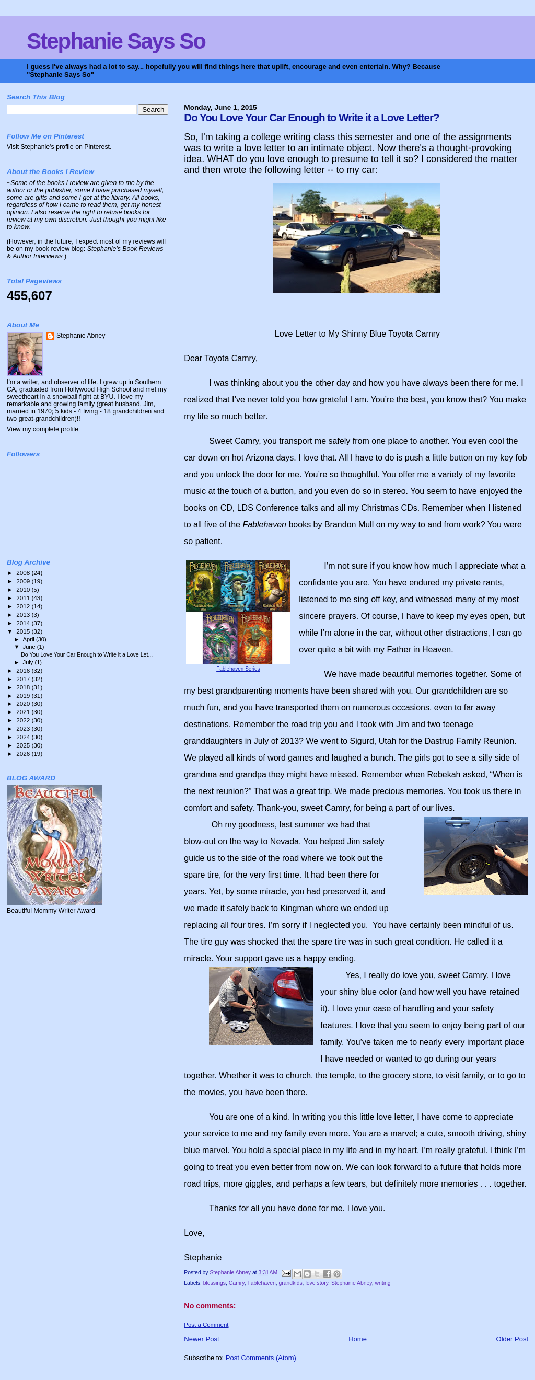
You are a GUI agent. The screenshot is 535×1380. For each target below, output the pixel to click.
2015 (23, 631)
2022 (23, 720)
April (29, 639)
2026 (23, 753)
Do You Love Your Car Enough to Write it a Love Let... (87, 654)
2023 (23, 728)
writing (382, 1283)
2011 (23, 597)
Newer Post (201, 1339)
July (29, 662)
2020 (23, 703)
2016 (23, 670)
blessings (214, 1283)
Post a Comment (206, 1324)
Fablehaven (261, 1283)
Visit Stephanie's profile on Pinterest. (59, 147)
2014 (23, 622)
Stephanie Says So (116, 41)
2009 (23, 581)
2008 (23, 572)
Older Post (512, 1339)
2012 (23, 606)
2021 (23, 711)
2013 (23, 614)
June (30, 646)
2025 (23, 745)
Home (357, 1339)
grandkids (291, 1283)
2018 (23, 687)
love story (316, 1283)
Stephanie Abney (351, 1283)
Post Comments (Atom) (261, 1358)
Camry (237, 1283)
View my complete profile (42, 429)
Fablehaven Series (238, 669)
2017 (23, 678)
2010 (23, 589)
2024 (23, 736)
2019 (23, 695)
